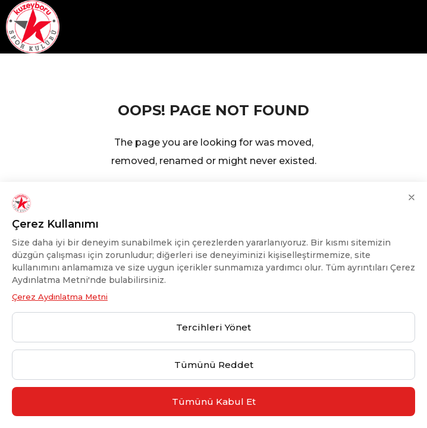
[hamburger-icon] (413, 27)
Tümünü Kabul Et (214, 401)
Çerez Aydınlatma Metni (60, 296)
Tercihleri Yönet (213, 327)
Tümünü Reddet (213, 364)
